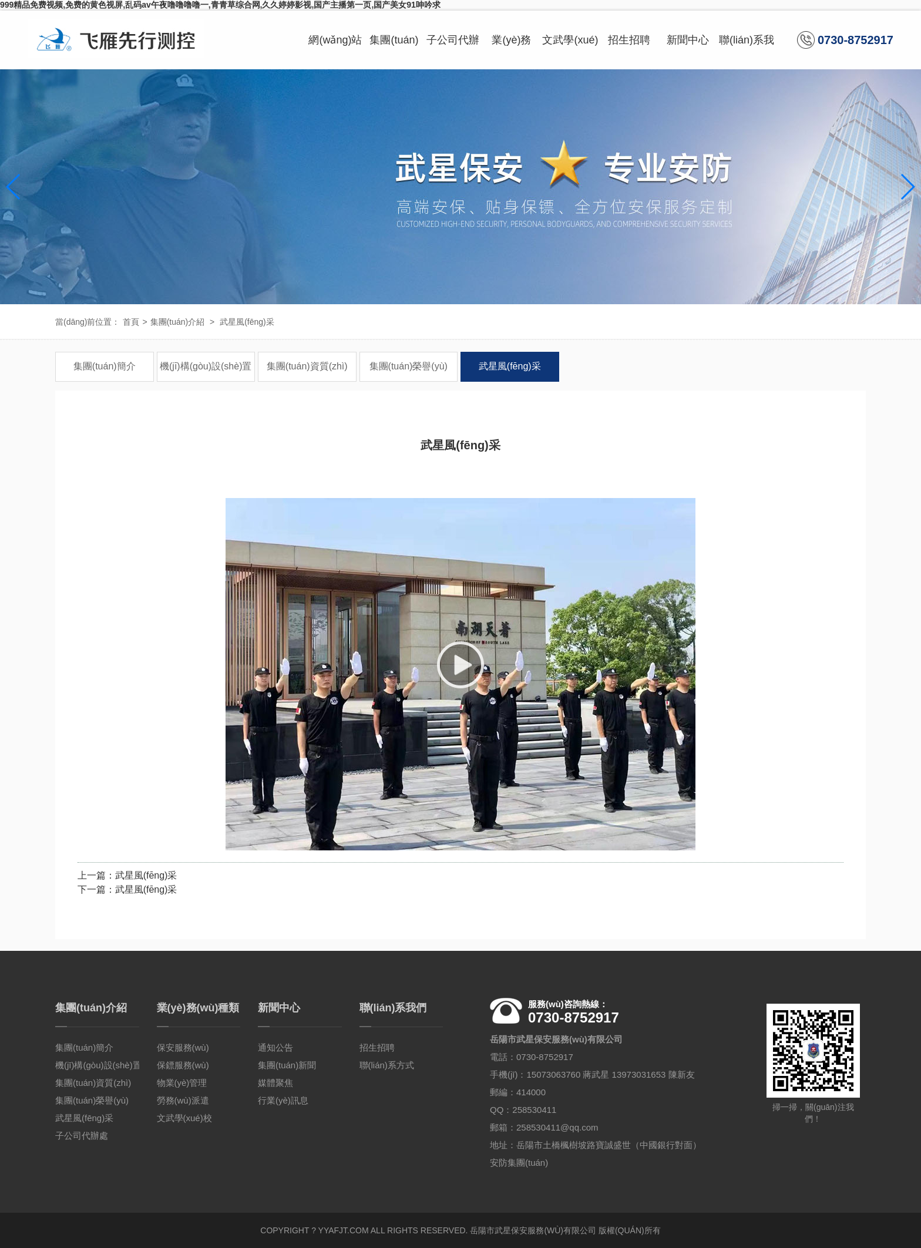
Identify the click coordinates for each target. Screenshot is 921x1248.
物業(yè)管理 (182, 1083)
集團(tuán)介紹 (393, 51)
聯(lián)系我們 (746, 51)
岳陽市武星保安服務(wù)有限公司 (533, 1230)
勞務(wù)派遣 (183, 1100)
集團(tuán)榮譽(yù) (408, 366)
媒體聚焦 (275, 1083)
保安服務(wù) (183, 1047)
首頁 (131, 322)
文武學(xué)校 (570, 51)
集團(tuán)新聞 (287, 1065)
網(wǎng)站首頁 (335, 51)
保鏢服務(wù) (183, 1065)
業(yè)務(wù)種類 (511, 51)
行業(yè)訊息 (283, 1100)
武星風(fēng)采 (247, 322)
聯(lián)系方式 (386, 1065)
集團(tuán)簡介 (104, 366)
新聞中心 (688, 40)
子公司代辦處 (452, 51)
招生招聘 (629, 40)
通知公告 (275, 1047)
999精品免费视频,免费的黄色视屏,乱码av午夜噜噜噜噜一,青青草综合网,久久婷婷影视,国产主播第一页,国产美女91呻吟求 (220, 4)
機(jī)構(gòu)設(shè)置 (205, 366)
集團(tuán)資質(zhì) (307, 366)
